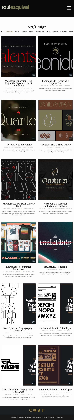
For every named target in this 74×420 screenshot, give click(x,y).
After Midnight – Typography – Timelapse (18, 390)
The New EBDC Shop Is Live (55, 144)
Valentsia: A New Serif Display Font (18, 204)
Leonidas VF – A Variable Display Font (55, 82)
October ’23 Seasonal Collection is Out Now (55, 204)
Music (48, 31)
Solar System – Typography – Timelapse (18, 329)
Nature (17, 31)
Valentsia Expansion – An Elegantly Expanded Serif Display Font (18, 83)
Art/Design (9, 31)
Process (55, 31)
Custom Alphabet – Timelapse (56, 328)
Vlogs (71, 31)
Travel (31, 31)
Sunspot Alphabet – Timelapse (55, 389)
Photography (40, 31)
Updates (24, 31)
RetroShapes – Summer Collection (18, 268)
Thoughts (63, 31)
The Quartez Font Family (18, 144)
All (2, 31)
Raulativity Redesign (55, 267)
